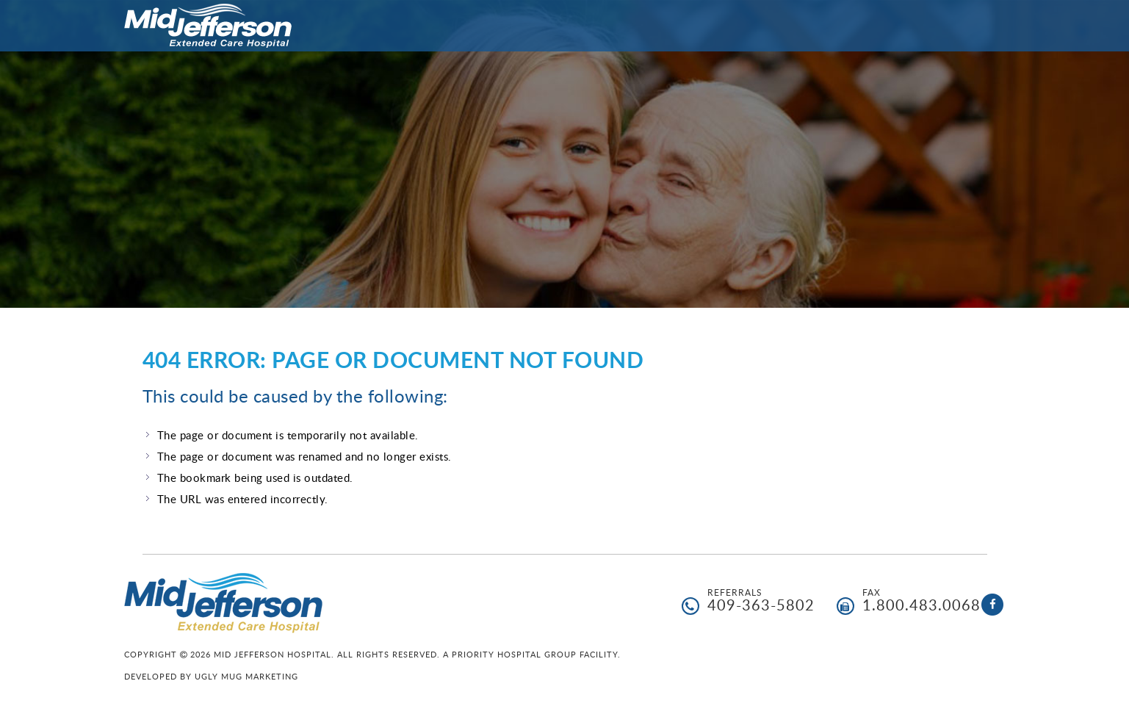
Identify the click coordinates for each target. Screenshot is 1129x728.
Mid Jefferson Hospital (208, 26)
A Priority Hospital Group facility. (532, 654)
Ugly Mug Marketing (246, 676)
